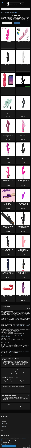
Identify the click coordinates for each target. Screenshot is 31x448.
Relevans (7, 23)
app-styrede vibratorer (25, 351)
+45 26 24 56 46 (4, 423)
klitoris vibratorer (18, 350)
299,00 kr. (8, 185)
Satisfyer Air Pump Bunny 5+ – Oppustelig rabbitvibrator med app (7, 112)
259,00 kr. (8, 162)
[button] (15, 444)
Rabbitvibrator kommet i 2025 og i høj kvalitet (21, 325)
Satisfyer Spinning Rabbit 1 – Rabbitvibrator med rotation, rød (8, 135)
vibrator (18, 352)
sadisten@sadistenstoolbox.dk (7, 424)
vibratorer (17, 318)
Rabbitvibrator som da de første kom (7, 316)
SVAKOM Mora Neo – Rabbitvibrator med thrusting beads (23, 250)
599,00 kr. (8, 116)
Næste (28, 308)
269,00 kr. (8, 208)
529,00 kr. (8, 93)
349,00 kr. (8, 231)
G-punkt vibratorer (11, 351)
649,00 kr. (23, 93)
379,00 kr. (23, 139)
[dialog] (15, 441)
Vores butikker (4, 426)
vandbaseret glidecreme (11, 335)
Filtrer (16, 23)
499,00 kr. (8, 254)
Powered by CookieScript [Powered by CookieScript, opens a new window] (26, 447)
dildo (21, 312)
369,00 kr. (23, 208)
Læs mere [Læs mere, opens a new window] (24, 438)
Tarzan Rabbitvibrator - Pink (8, 180)
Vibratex (26, 343)
